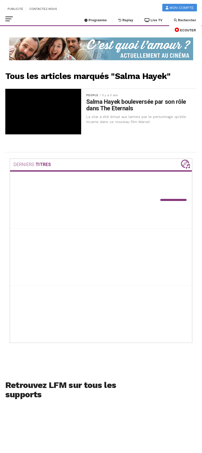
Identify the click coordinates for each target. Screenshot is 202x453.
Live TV (153, 20)
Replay (125, 20)
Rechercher (185, 20)
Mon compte (180, 8)
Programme (95, 20)
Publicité (15, 8)
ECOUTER (185, 30)
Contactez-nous (43, 8)
